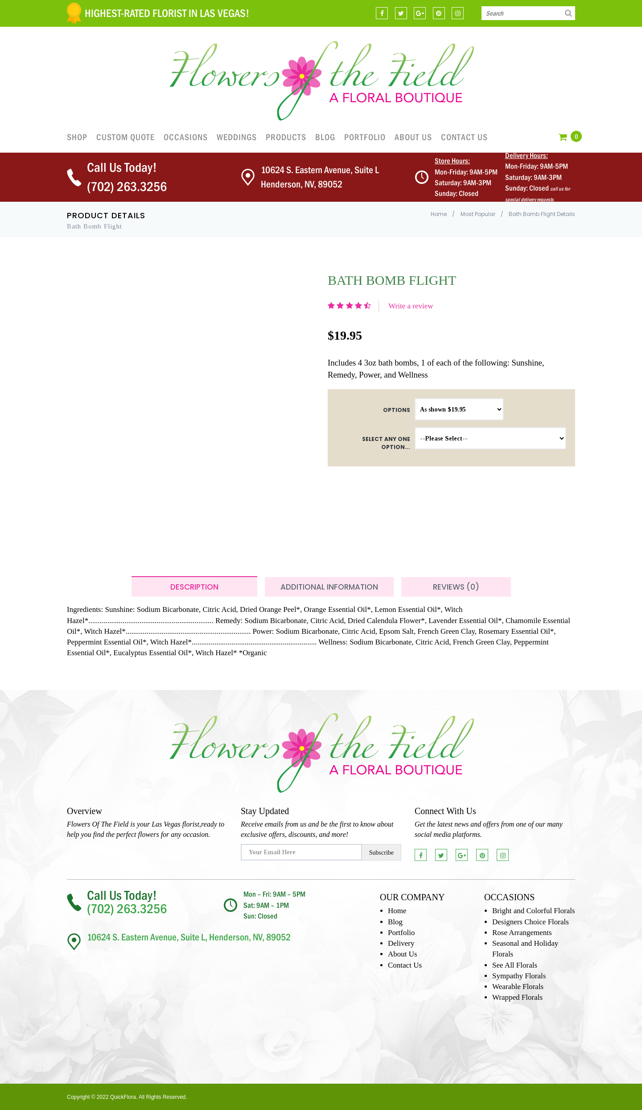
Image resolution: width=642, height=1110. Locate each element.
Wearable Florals (517, 986)
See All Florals (514, 965)
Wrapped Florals (517, 997)
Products (286, 137)
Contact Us (464, 137)
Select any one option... (386, 442)
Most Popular (478, 214)
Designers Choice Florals (530, 922)
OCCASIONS (186, 137)
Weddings (237, 137)
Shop (77, 137)
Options (396, 410)
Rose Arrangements (522, 932)
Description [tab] (194, 587)
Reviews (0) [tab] (456, 587)
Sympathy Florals (519, 976)
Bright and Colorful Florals (533, 910)
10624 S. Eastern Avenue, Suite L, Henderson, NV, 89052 (189, 937)
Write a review (410, 306)
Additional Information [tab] (329, 587)
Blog (325, 137)
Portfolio (365, 137)
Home (439, 214)
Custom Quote (125, 137)
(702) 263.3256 (127, 186)
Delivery (401, 943)
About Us (413, 137)
